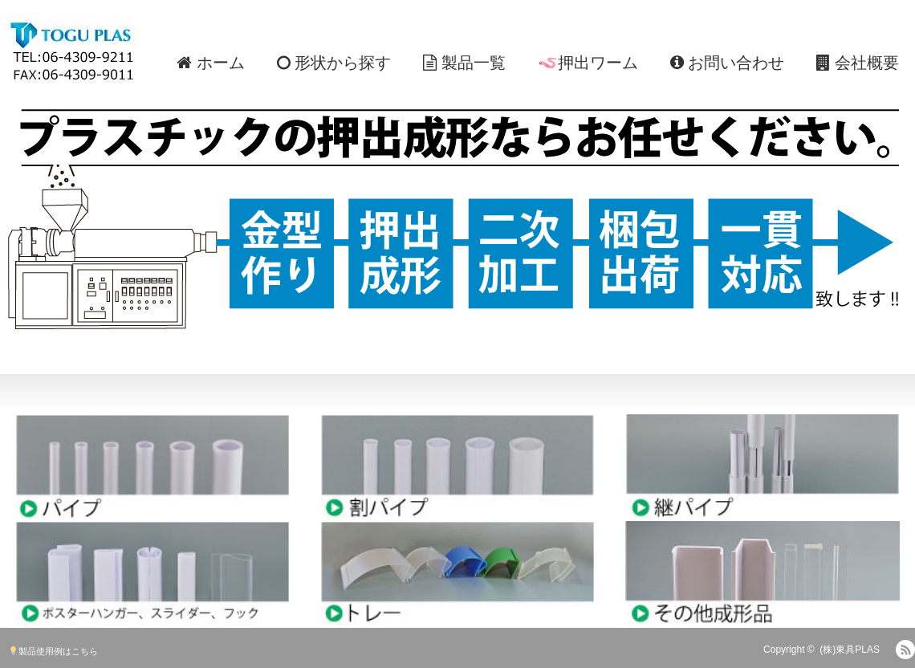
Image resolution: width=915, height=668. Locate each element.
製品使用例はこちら (53, 651)
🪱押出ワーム (588, 62)
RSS (905, 649)
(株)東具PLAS (849, 649)
